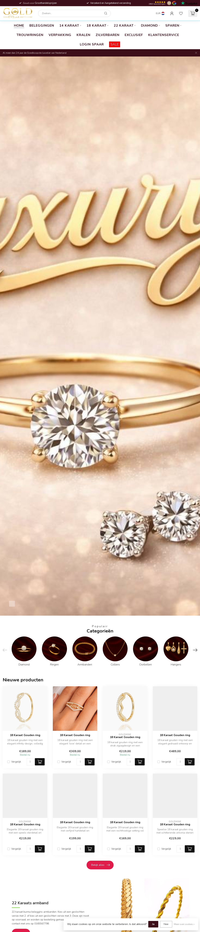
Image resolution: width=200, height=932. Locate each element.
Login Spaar (92, 44)
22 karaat (124, 25)
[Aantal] (30, 761)
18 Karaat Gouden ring (25, 735)
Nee (166, 924)
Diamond (149, 25)
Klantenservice (163, 35)
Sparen (172, 25)
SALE (115, 44)
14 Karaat (69, 25)
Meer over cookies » (184, 924)
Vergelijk (16, 761)
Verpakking (60, 35)
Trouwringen (30, 35)
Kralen (83, 35)
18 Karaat (96, 25)
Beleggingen (41, 25)
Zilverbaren (107, 35)
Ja (153, 924)
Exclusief (134, 35)
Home (19, 25)
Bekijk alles (100, 865)
